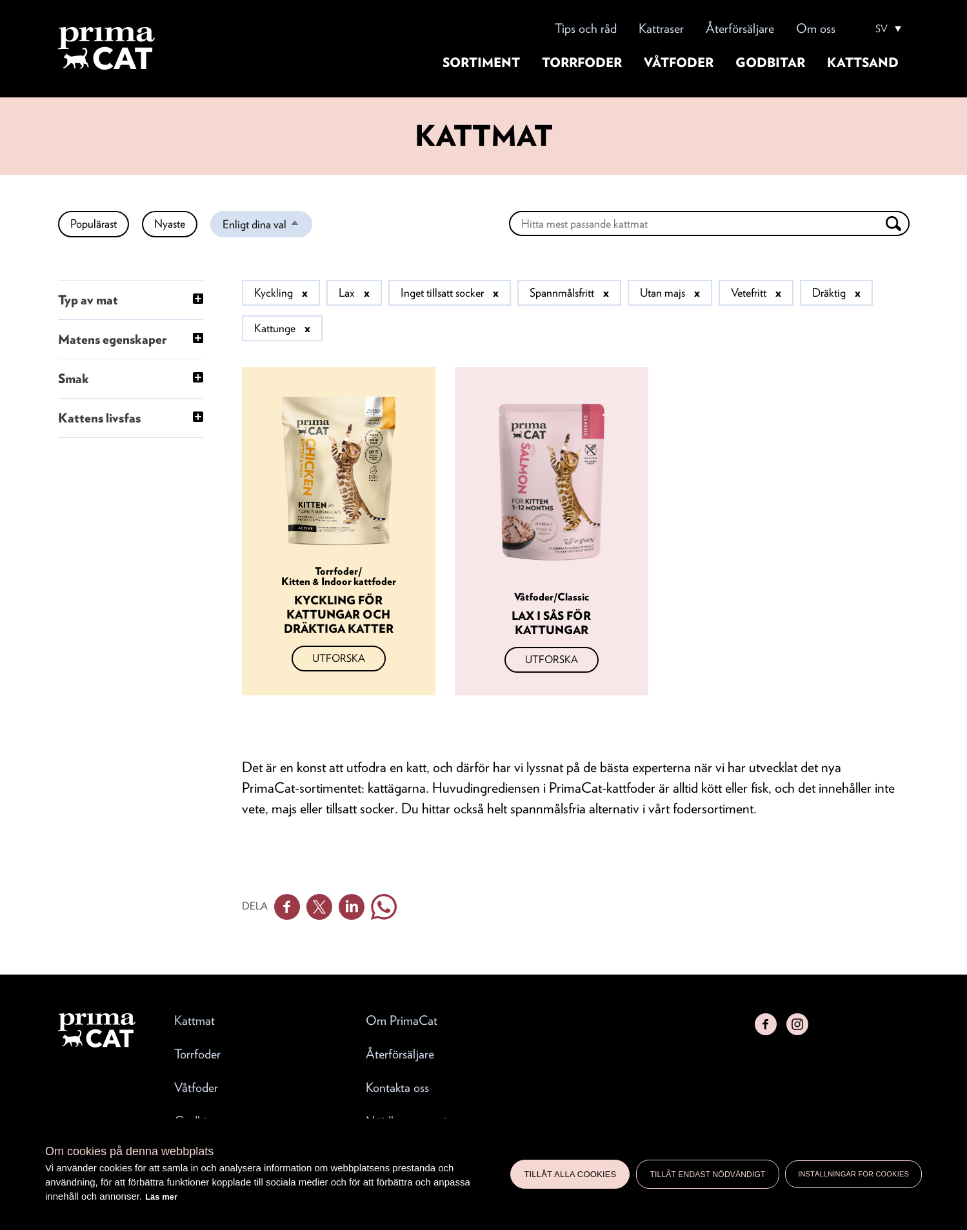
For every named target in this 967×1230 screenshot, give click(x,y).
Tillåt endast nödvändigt (707, 1174)
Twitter (319, 907)
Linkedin (351, 907)
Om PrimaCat (401, 1020)
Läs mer (161, 1197)
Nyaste (169, 223)
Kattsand (863, 62)
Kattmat (194, 1020)
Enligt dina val (267, 227)
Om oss (815, 28)
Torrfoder (582, 62)
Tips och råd (586, 28)
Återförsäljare (740, 28)
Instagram (797, 1024)
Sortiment (481, 62)
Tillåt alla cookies (570, 1174)
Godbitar (770, 62)
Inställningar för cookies (853, 1174)
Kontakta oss (397, 1087)
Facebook (287, 907)
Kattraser (661, 28)
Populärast (93, 223)
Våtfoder (678, 62)
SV (881, 29)
